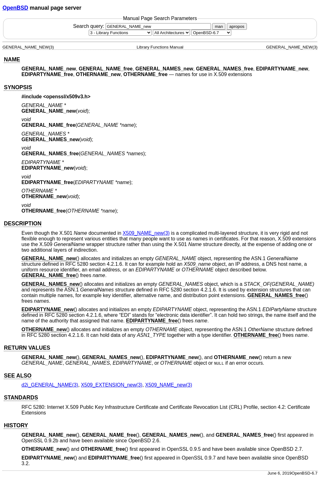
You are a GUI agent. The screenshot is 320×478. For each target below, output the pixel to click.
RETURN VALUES (27, 348)
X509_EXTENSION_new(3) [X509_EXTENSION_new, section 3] (111, 385)
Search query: (142, 26)
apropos (236, 26)
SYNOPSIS (18, 87)
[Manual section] (120, 33)
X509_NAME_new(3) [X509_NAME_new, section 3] (146, 233)
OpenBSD (15, 8)
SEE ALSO (17, 376)
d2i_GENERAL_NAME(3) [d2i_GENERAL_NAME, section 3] (50, 385)
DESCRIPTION (22, 223)
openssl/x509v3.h (67, 96)
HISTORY (16, 425)
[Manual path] (211, 33)
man (219, 26)
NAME (12, 59)
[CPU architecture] (171, 33)
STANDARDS (21, 397)
